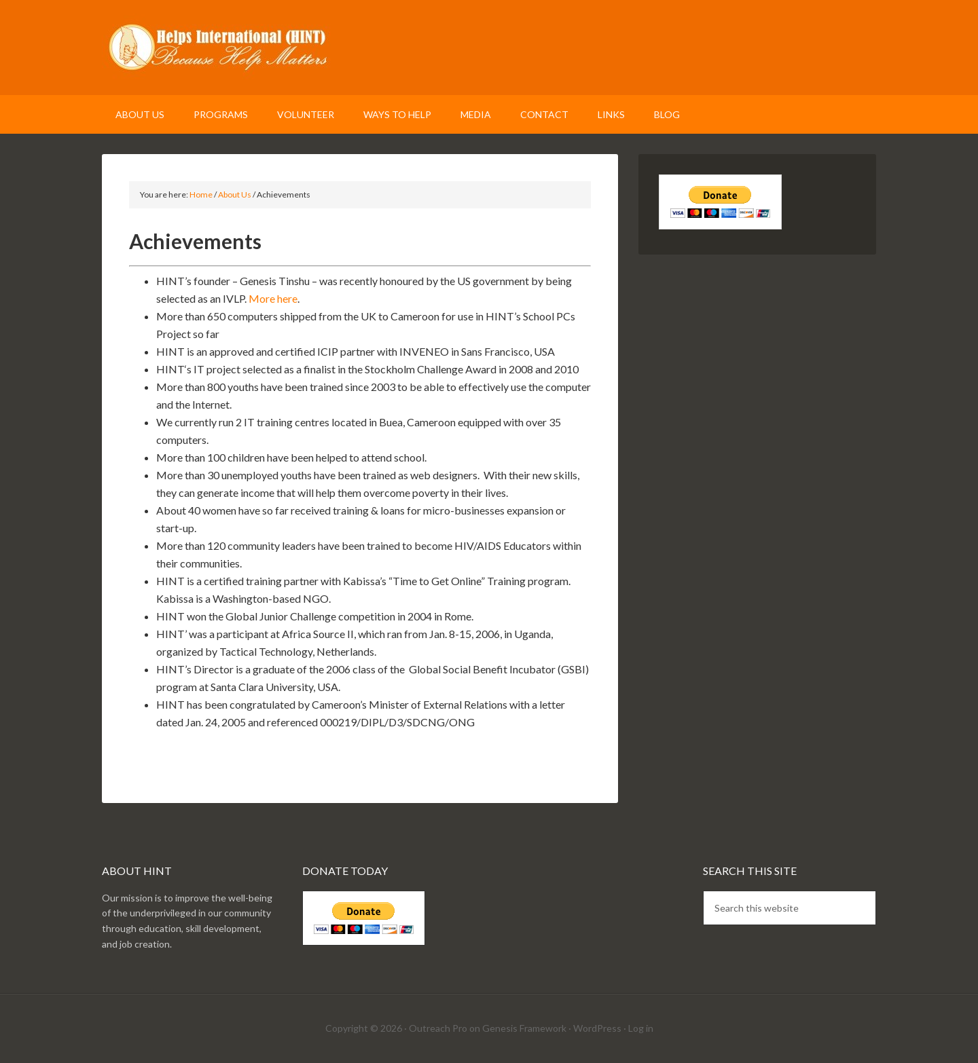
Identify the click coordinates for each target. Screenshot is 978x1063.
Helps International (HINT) (489, 47)
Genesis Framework (524, 1028)
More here (273, 298)
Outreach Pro (438, 1028)
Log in (640, 1028)
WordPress (597, 1028)
